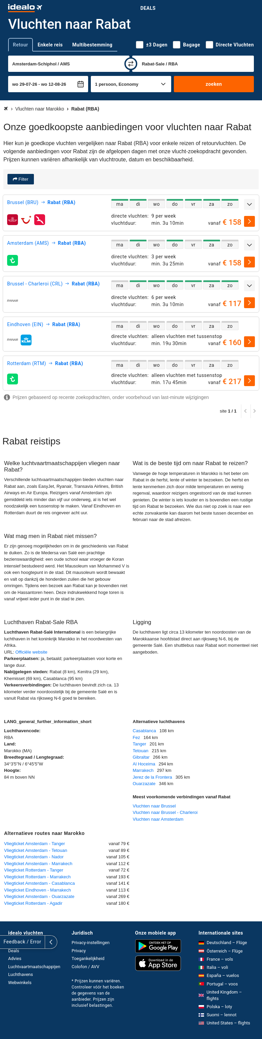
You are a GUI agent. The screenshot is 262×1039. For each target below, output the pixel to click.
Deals (148, 8)
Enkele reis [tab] (50, 44)
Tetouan (140, 750)
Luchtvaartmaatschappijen (34, 966)
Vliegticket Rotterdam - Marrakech (37, 876)
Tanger (139, 743)
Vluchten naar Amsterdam (158, 819)
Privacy (79, 950)
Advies (14, 958)
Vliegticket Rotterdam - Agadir (33, 903)
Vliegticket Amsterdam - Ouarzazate (39, 896)
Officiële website (31, 652)
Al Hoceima (144, 763)
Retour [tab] (20, 44)
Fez (136, 737)
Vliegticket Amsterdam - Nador (34, 856)
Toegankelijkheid (88, 958)
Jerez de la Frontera (152, 777)
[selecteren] (249, 221)
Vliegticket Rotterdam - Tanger (33, 870)
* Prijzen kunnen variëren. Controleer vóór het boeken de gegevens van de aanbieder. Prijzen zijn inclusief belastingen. (98, 993)
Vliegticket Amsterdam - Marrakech (38, 863)
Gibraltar (141, 757)
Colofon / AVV (85, 966)
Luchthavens (20, 974)
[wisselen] (130, 63)
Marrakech (143, 770)
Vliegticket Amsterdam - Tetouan (35, 850)
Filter (22, 179)
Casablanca (144, 730)
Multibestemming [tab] (92, 44)
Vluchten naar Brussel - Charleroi (165, 812)
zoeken (214, 84)
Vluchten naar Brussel (154, 805)
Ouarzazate (144, 783)
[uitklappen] (249, 204)
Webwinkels (20, 982)
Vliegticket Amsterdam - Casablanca (39, 883)
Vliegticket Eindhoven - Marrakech (37, 890)
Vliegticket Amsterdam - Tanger (34, 843)
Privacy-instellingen (90, 942)
